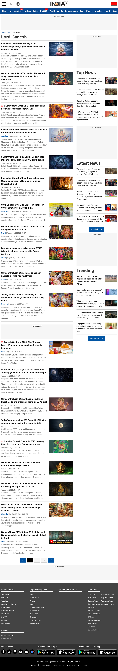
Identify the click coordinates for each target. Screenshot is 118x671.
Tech (82, 11)
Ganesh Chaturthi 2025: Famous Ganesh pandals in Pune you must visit (21, 274)
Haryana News (93, 601)
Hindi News (5, 614)
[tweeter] (9, 651)
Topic (8, 32)
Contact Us (5, 594)
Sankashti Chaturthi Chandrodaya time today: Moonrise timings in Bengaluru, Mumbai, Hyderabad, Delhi (23, 181)
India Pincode (6, 638)
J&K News (91, 627)
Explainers (33, 617)
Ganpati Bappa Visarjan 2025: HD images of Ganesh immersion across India (22, 206)
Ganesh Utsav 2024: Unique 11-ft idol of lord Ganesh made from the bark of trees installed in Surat (23, 535)
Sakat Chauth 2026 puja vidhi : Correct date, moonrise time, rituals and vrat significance (22, 158)
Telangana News (107, 601)
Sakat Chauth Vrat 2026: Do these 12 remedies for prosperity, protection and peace (24, 131)
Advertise (4, 601)
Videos (28, 11)
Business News (35, 620)
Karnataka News (93, 630)
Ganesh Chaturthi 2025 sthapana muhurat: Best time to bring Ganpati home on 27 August (24, 400)
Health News (34, 623)
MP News (91, 607)
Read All (96, 229)
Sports (60, 11)
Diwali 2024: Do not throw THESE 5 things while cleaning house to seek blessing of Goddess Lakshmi (21, 508)
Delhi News (92, 598)
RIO (79, 665)
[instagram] (15, 651)
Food (3, 351)
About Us (4, 598)
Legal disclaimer (46, 665)
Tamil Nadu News (94, 614)
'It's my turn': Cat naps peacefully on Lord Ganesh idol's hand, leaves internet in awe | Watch (22, 297)
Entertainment (71, 11)
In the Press (5, 607)
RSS (85, 665)
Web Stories (5, 623)
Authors (4, 620)
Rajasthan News (107, 598)
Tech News (34, 614)
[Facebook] (3, 651)
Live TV (4, 617)
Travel (3, 233)
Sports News (34, 611)
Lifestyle (98, 11)
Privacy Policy (59, 665)
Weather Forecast (7, 635)
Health (107, 11)
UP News (91, 617)
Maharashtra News (108, 594)
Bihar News (92, 594)
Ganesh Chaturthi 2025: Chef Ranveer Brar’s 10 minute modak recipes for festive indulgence (22, 345)
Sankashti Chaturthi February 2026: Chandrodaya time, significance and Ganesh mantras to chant (23, 47)
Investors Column (7, 611)
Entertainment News (37, 607)
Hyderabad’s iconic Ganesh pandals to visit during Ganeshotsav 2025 (22, 228)
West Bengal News (108, 604)
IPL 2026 (43, 11)
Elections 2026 (16, 11)
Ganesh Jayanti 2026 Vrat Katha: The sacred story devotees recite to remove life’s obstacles (23, 76)
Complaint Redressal (8, 604)
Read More (96, 338)
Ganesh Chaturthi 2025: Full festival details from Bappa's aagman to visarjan (22, 485)
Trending (4, 304)
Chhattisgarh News (94, 620)
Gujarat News (92, 623)
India (35, 11)
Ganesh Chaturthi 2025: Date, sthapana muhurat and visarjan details (20, 464)
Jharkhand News (94, 604)
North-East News (94, 611)
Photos (89, 11)
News (3, 32)
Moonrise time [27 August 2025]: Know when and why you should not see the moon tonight (23, 371)
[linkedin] (26, 651)
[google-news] (32, 651)
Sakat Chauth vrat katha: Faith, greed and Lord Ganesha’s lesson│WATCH (23, 107)
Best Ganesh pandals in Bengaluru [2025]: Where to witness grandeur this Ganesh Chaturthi (22, 251)
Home (4, 11)
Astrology (5, 136)
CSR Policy (71, 665)
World (52, 11)
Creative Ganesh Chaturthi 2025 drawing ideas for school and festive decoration (22, 442)
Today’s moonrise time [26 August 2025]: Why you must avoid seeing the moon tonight (23, 421)
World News (34, 598)
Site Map (34, 665)
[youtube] (20, 651)
